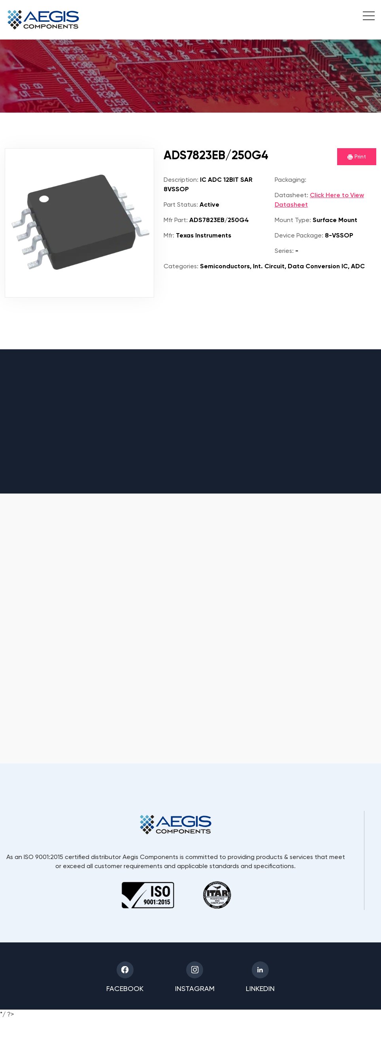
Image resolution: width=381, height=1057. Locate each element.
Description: (181, 179)
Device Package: (299, 235)
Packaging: (290, 179)
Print (356, 156)
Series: (284, 250)
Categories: (181, 266)
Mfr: (169, 235)
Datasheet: (291, 195)
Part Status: (181, 204)
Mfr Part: (176, 220)
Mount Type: (293, 220)
